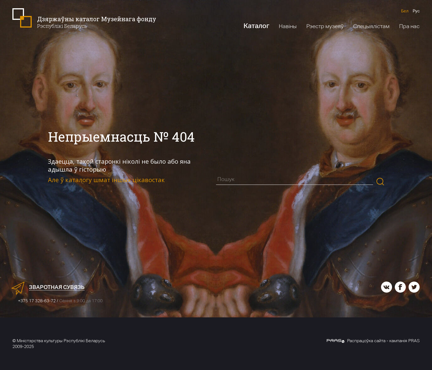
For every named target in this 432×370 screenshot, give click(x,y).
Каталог (256, 25)
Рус (416, 11)
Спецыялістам (371, 26)
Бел (405, 11)
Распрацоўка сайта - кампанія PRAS (373, 340)
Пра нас (409, 26)
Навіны (288, 26)
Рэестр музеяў (325, 26)
